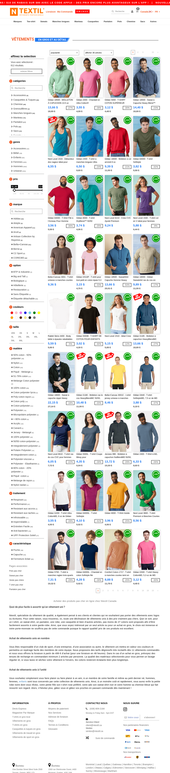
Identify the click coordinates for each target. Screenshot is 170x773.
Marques (17, 21)
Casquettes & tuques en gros (26, 723)
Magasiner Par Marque (23, 706)
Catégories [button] (19, 75)
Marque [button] (17, 198)
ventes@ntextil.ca (94, 725)
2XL (20, 331)
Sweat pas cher (16, 569)
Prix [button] (15, 173)
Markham (112, 765)
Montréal (90, 758)
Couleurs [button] (18, 301)
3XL (28, 331)
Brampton (147, 758)
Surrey (89, 765)
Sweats (43, 21)
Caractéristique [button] (22, 537)
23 (153, 46)
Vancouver (130, 761)
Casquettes (93, 21)
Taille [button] (16, 321)
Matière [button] (17, 342)
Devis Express (19, 702)
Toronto (137, 758)
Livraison (51, 11)
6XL (20, 334)
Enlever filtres (26, 65)
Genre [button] (16, 136)
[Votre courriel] (131, 711)
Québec (107, 758)
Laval (98, 758)
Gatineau (116, 758)
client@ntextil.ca (94, 719)
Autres (153, 21)
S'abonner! (149, 711)
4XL (36, 331)
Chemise (131, 21)
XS (21, 327)
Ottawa (98, 761)
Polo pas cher (15, 565)
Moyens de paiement (58, 702)
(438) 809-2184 (97, 702)
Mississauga (100, 765)
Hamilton (127, 758)
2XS (13, 327)
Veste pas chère (16, 574)
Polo (119, 21)
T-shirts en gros (19, 719)
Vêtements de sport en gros (25, 731)
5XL (13, 334)
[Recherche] (119, 11)
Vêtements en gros (21, 715)
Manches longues (60, 21)
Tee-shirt (31, 21)
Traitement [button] (19, 487)
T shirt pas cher (16, 578)
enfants (23, 675)
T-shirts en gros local (22, 710)
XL (12, 331)
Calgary (107, 761)
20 (148, 585)
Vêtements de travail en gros (26, 727)
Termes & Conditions (58, 719)
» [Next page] (157, 46)
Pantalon (108, 21)
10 (143, 585)
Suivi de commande (105, 732)
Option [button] (17, 259)
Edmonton (118, 761)
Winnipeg (141, 761)
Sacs (142, 21)
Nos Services (54, 706)
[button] (132, 11)
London (89, 761)
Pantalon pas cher (17, 583)
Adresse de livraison (58, 710)
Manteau (79, 21)
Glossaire (53, 723)
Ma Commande (65, 11)
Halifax (151, 761)
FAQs (51, 715)
